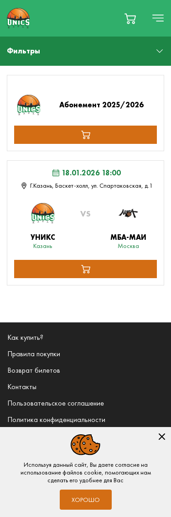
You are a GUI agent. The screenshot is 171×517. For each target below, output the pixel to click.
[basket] (130, 18)
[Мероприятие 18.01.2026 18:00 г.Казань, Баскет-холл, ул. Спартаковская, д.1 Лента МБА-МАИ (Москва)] (85, 179)
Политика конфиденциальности (56, 419)
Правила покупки (33, 354)
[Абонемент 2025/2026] (85, 105)
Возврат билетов (33, 370)
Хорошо (86, 500)
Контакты (21, 386)
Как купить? (25, 337)
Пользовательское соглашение (55, 403)
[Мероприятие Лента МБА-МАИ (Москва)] (85, 231)
